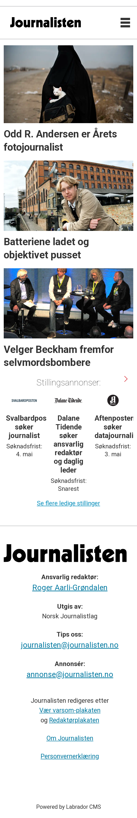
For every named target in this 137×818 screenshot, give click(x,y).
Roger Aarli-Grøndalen (70, 587)
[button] (125, 378)
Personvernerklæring (70, 756)
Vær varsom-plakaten (70, 710)
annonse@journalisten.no (70, 674)
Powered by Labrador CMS (68, 807)
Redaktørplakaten (74, 720)
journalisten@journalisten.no (70, 645)
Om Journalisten (69, 738)
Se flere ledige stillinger (68, 503)
